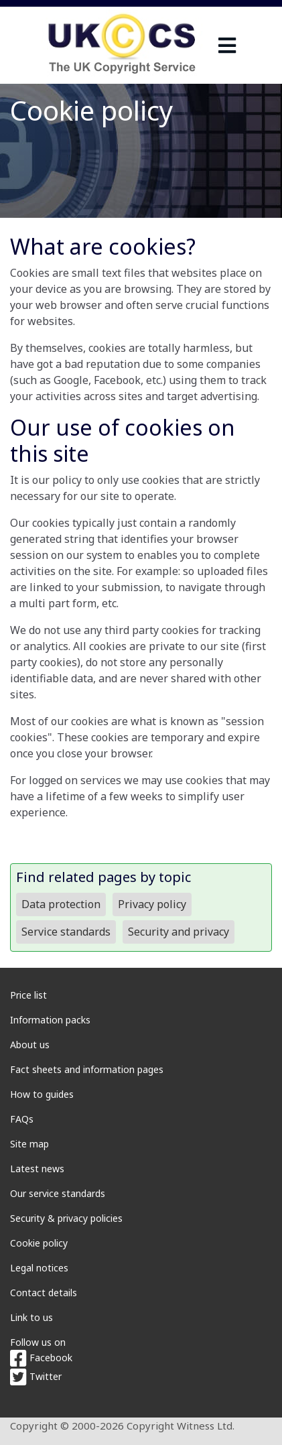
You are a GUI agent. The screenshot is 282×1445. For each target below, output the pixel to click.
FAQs (21, 1119)
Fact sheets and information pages (86, 1069)
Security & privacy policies (66, 1218)
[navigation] (227, 45)
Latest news (37, 1168)
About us (30, 1044)
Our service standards (57, 1193)
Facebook (41, 1357)
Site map (29, 1143)
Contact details (43, 1292)
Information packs (50, 1019)
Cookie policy (39, 1243)
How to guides (42, 1094)
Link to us (31, 1317)
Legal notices (39, 1267)
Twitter (36, 1376)
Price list (28, 995)
